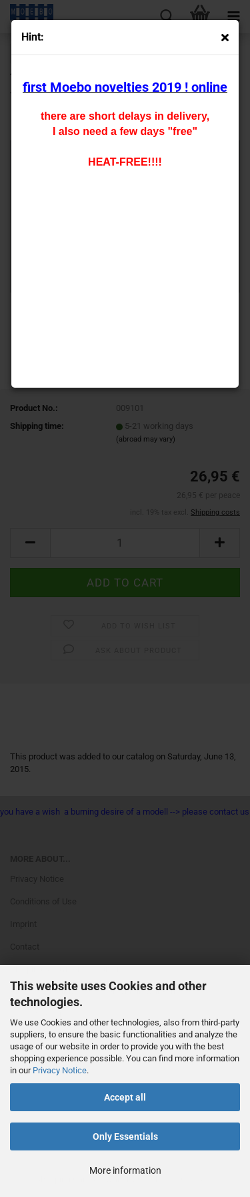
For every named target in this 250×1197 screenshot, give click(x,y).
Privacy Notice (60, 1070)
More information (125, 1170)
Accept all (125, 1097)
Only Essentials (125, 1136)
